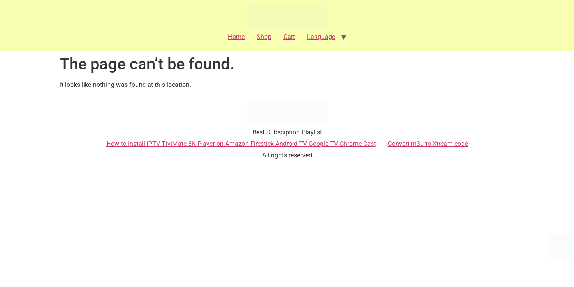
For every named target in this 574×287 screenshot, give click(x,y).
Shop (264, 37)
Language (321, 37)
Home (236, 37)
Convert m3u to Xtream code (428, 143)
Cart (289, 37)
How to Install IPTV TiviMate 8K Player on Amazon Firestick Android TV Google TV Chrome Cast (241, 143)
